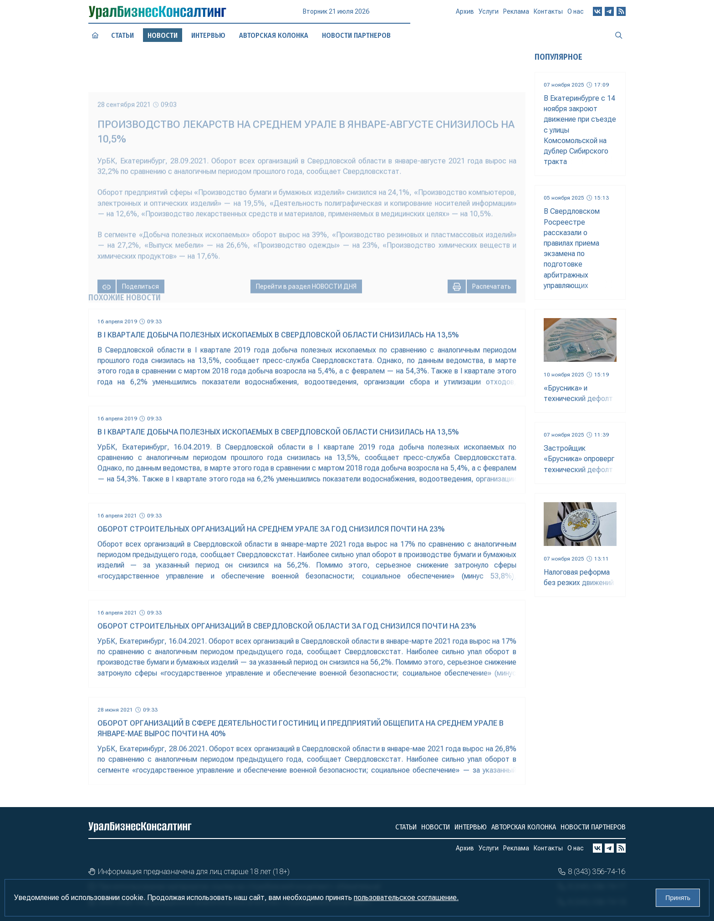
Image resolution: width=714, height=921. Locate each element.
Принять (677, 897)
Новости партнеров (593, 827)
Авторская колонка (523, 827)
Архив (465, 15)
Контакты (548, 14)
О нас (575, 13)
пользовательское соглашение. (406, 897)
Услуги (489, 15)
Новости (435, 827)
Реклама (516, 14)
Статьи (122, 35)
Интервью (208, 35)
